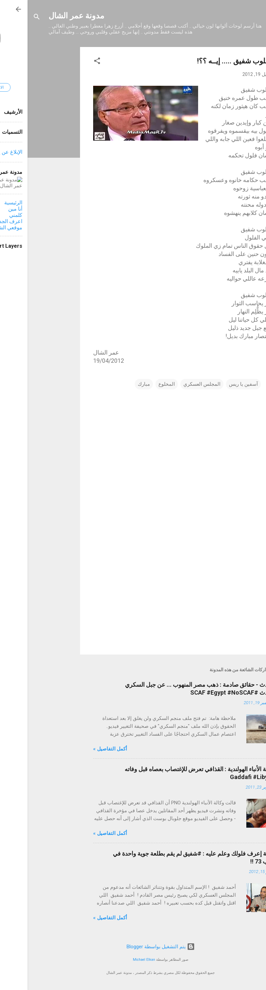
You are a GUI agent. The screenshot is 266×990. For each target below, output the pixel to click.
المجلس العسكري (174, 384)
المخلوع (139, 384)
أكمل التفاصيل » (82, 749)
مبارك (116, 384)
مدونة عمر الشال (49, 15)
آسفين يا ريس (215, 384)
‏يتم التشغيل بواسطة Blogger (133, 947)
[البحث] (9, 18)
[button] (69, 62)
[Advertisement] (26, 145)
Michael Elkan (116, 959)
